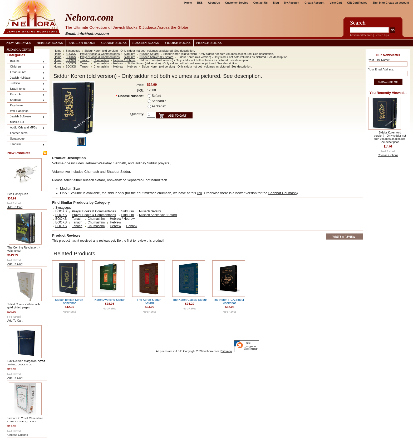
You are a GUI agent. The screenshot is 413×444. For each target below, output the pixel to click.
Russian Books (145, 43)
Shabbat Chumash (282, 193)
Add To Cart (14, 207)
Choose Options (17, 434)
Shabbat (26, 100)
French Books (209, 43)
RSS (200, 2)
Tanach (84, 60)
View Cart (336, 2)
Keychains (16, 105)
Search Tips (382, 35)
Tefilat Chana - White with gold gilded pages (23, 306)
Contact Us (260, 2)
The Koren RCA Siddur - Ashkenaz (229, 301)
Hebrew (118, 63)
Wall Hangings (19, 110)
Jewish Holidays (26, 78)
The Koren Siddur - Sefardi (150, 301)
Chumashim (101, 60)
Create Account (314, 2)
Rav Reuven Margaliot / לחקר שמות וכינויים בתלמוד (26, 362)
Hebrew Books (50, 43)
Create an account (397, 2)
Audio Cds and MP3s (26, 128)
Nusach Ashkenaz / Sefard (156, 57)
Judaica (26, 83)
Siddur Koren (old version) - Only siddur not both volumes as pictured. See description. (390, 137)
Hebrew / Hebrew (124, 60)
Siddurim (129, 53)
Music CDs (17, 121)
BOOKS (26, 61)
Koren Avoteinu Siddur (110, 299)
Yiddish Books (178, 43)
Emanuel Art (26, 72)
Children (26, 67)
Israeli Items (26, 89)
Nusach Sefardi (149, 53)
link (199, 193)
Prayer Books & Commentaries (100, 53)
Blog (276, 2)
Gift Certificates (357, 2)
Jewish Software (26, 117)
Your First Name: (379, 59)
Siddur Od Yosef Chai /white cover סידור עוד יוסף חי (25, 420)
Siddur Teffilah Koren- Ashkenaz (69, 301)
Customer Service (236, 2)
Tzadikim (26, 144)
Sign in (376, 2)
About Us (214, 2)
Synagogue (17, 138)
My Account (291, 2)
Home (188, 2)
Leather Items (19, 133)
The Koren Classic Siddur (190, 299)
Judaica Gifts (19, 49)
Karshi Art (26, 95)
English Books (81, 43)
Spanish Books (114, 43)
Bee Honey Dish (17, 193)
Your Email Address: (381, 69)
